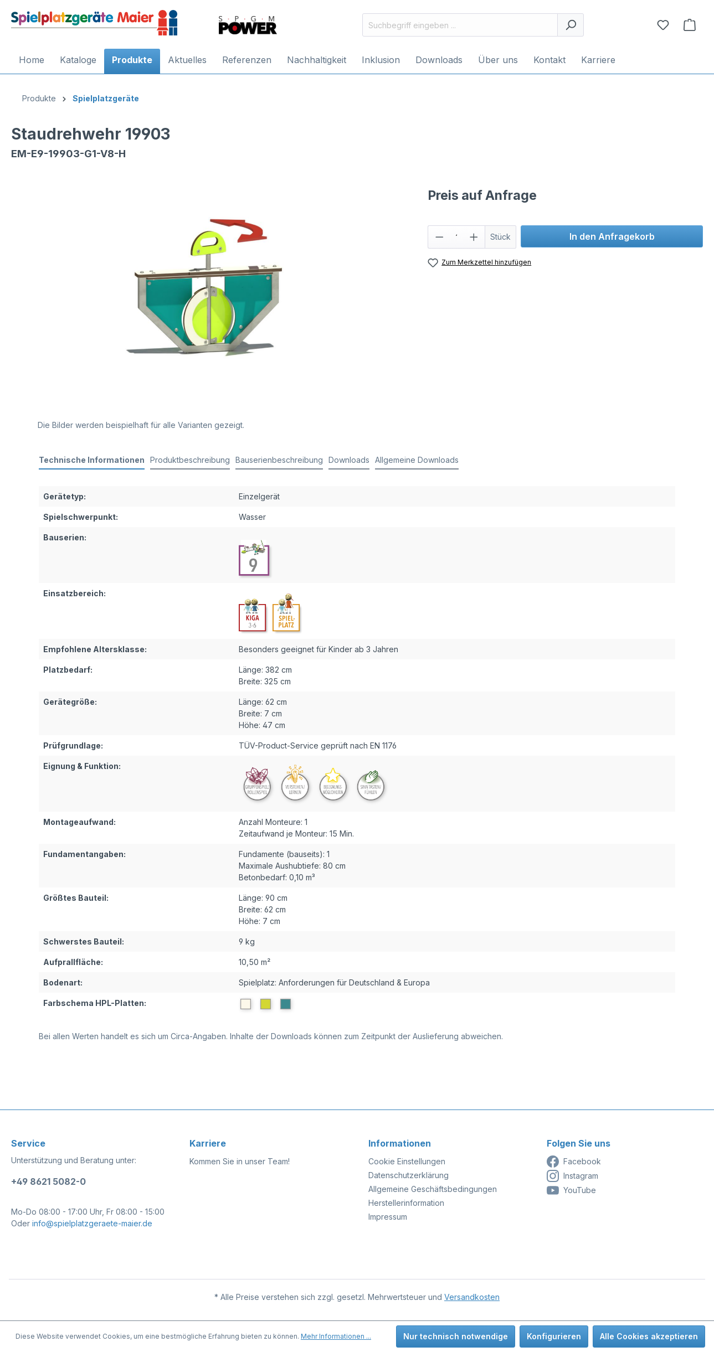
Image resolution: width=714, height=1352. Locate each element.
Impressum (387, 1216)
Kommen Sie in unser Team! (239, 1161)
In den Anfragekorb (612, 236)
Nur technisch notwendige (455, 1336)
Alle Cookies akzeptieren (649, 1336)
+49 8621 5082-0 (48, 1181)
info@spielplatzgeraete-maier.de (92, 1223)
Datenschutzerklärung (408, 1175)
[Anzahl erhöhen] (474, 237)
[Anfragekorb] (689, 25)
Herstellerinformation (406, 1202)
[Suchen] (570, 25)
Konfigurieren (554, 1336)
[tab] (92, 460)
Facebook (574, 1161)
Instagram (572, 1176)
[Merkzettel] (663, 25)
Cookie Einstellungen (406, 1161)
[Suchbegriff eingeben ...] (460, 25)
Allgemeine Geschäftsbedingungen (432, 1189)
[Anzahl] (456, 237)
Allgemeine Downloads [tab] (417, 460)
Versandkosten (472, 1297)
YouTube (571, 1190)
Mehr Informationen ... (336, 1336)
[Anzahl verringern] (439, 237)
